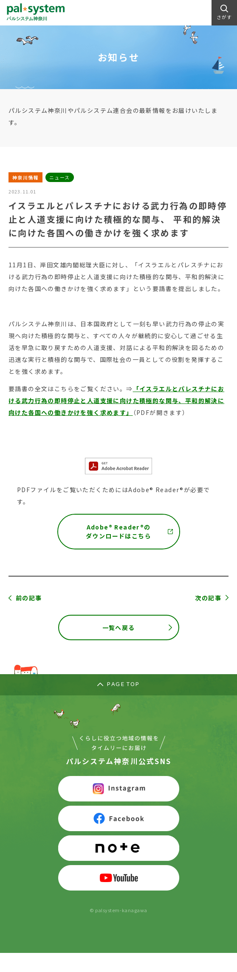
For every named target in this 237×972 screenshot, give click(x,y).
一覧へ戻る (118, 627)
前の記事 (29, 598)
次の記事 (208, 598)
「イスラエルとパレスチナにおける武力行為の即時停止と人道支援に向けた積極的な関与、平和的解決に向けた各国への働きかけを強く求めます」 (116, 400)
